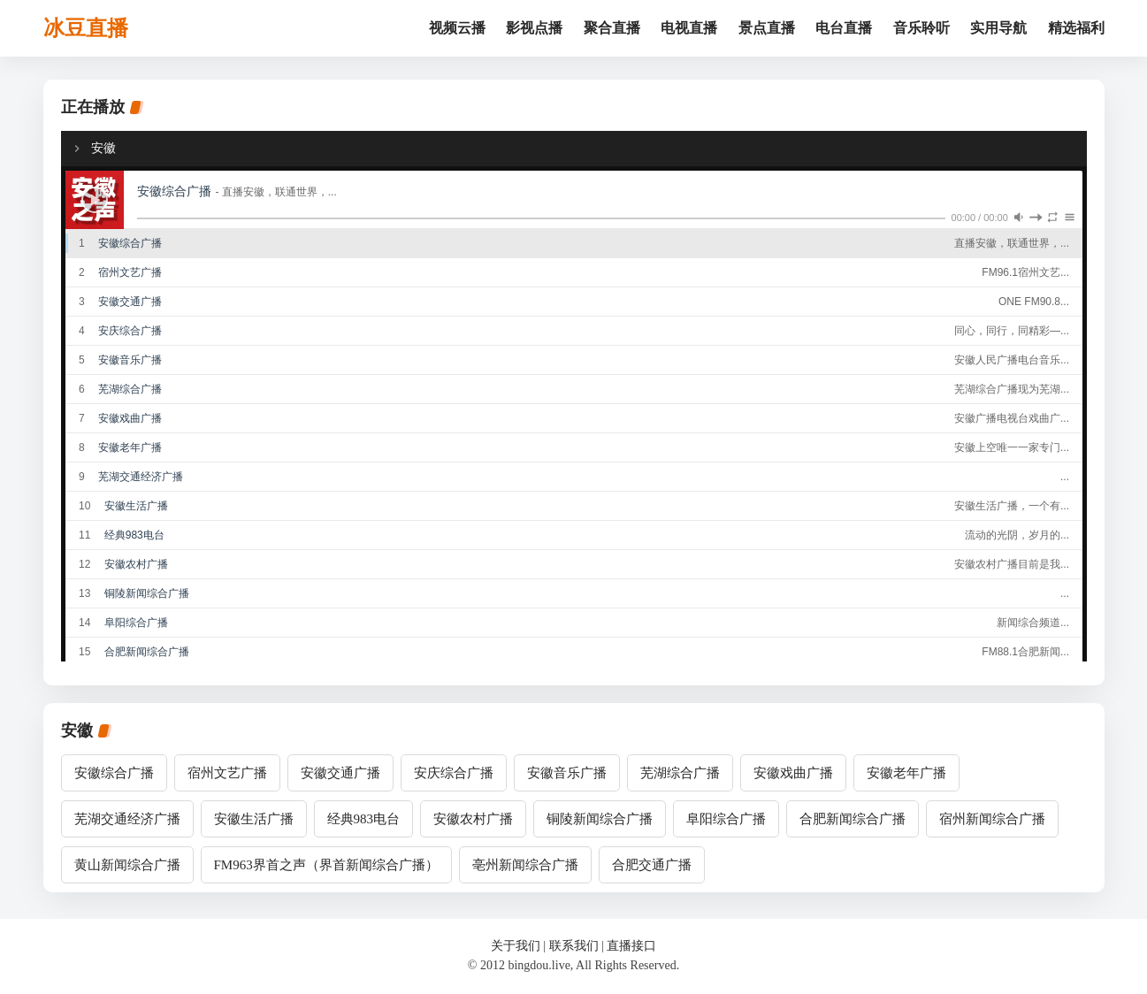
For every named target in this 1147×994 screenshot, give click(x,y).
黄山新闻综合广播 (127, 865)
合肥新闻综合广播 (852, 819)
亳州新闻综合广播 (525, 865)
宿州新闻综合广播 (992, 819)
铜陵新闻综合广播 (600, 819)
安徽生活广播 (254, 819)
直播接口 (631, 945)
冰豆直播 (85, 28)
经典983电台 (364, 819)
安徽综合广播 (114, 773)
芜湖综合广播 (680, 773)
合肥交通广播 (652, 865)
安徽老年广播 (906, 773)
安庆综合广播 (453, 773)
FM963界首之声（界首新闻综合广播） (326, 865)
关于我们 (515, 945)
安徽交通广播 (340, 773)
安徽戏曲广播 (793, 773)
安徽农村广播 (473, 819)
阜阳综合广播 (726, 819)
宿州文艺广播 (227, 773)
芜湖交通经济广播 (127, 819)
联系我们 (574, 945)
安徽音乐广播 (567, 773)
